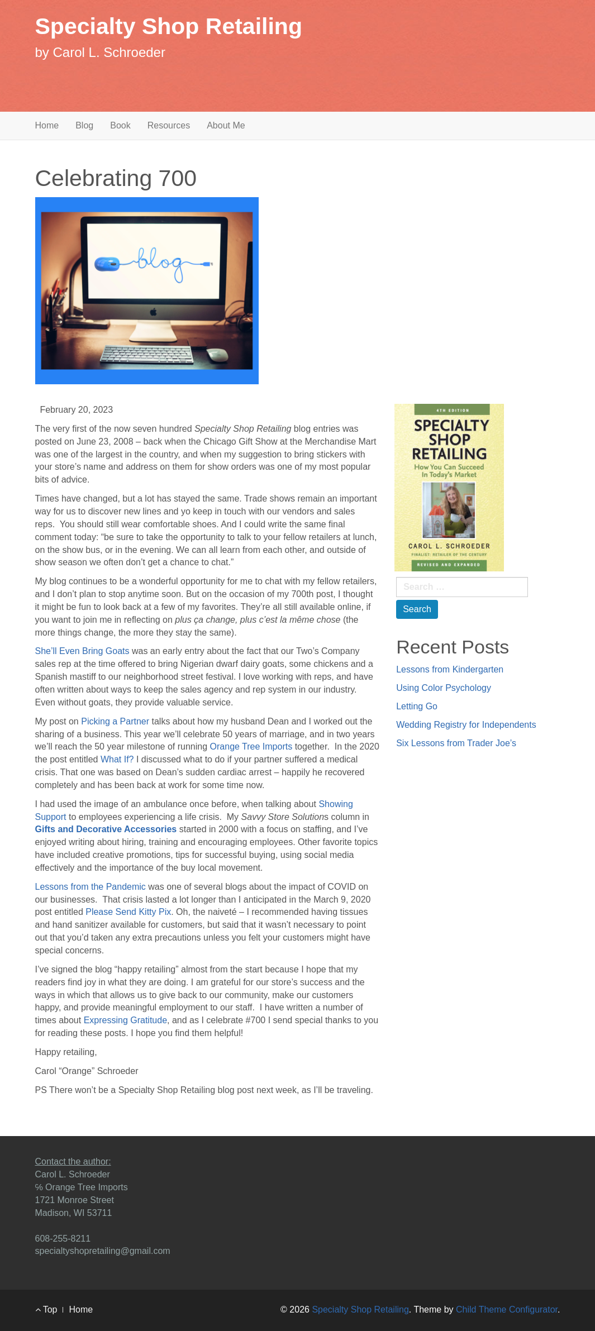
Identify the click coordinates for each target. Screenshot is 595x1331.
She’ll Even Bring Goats (82, 651)
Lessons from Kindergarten (449, 669)
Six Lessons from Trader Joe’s (456, 743)
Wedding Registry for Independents (466, 724)
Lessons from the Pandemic (90, 886)
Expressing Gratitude (125, 1020)
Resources (168, 125)
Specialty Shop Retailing (168, 26)
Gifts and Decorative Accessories (106, 829)
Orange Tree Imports (251, 746)
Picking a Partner (115, 721)
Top (46, 1309)
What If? (117, 759)
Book (120, 125)
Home (47, 125)
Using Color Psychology (443, 688)
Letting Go (416, 706)
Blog (84, 125)
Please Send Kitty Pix (128, 912)
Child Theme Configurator (507, 1309)
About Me (226, 125)
